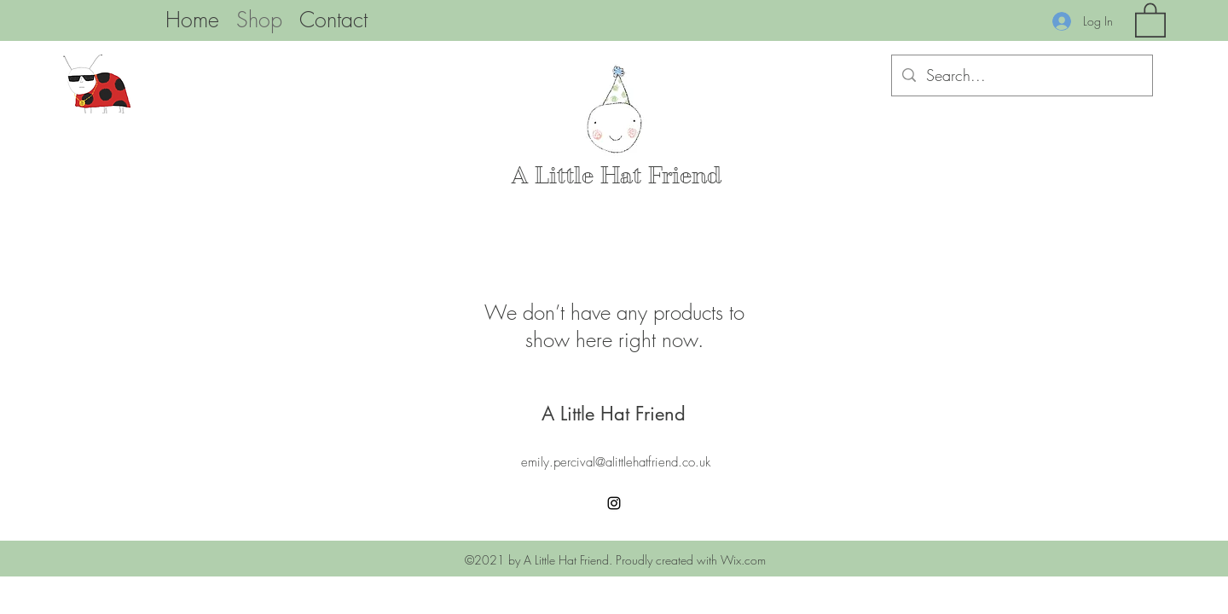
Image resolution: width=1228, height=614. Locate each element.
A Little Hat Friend (616, 175)
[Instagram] (614, 503)
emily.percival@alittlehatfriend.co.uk (615, 462)
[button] (1150, 19)
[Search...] (1021, 75)
